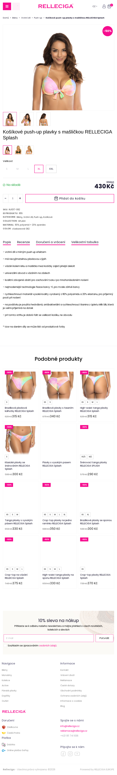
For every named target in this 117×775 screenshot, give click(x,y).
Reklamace (66, 680)
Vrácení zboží (67, 675)
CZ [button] (95, 6)
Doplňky (6, 695)
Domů (6, 18)
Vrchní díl (26, 18)
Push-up (38, 18)
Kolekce (6, 680)
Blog (62, 706)
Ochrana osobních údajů (73, 695)
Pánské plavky (9, 690)
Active (5, 685)
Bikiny (15, 18)
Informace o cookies (71, 700)
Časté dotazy (67, 685)
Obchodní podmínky (71, 690)
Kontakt (64, 670)
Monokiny (7, 675)
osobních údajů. (48, 645)
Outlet (5, 700)
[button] (104, 6)
